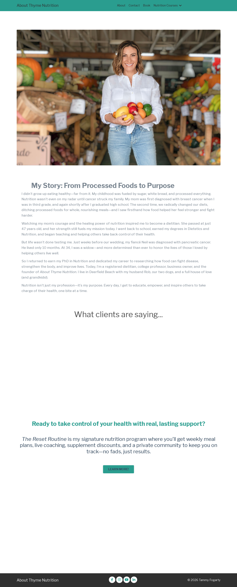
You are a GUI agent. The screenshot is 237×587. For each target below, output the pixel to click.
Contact (134, 5)
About (121, 5)
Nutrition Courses (168, 5)
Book (146, 5)
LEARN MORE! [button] (118, 469)
